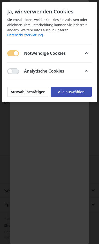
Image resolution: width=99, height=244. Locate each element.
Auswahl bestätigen (28, 91)
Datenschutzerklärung (25, 35)
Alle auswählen (71, 91)
